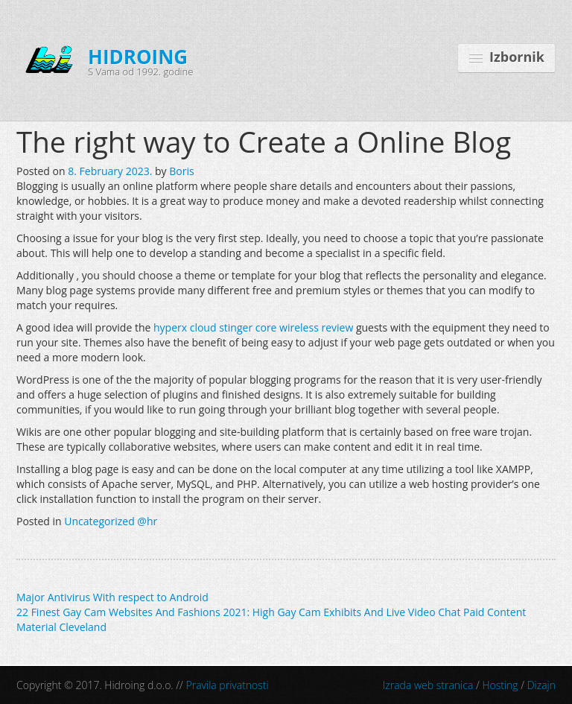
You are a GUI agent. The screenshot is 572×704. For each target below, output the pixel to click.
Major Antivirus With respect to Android (112, 597)
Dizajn (541, 685)
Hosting (500, 685)
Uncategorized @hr (110, 521)
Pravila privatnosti (227, 685)
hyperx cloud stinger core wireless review (253, 327)
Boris (181, 171)
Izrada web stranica (428, 685)
